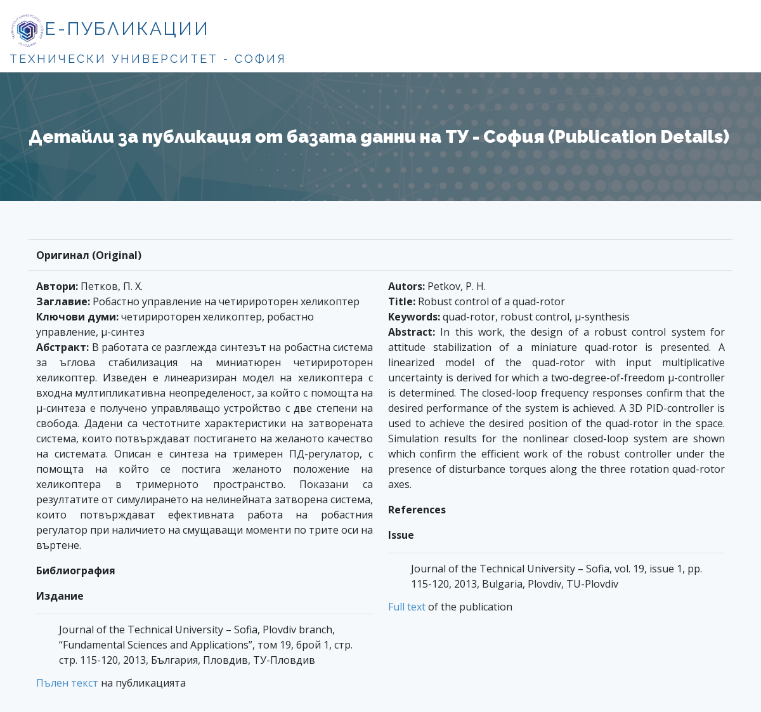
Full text (407, 607)
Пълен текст (67, 683)
